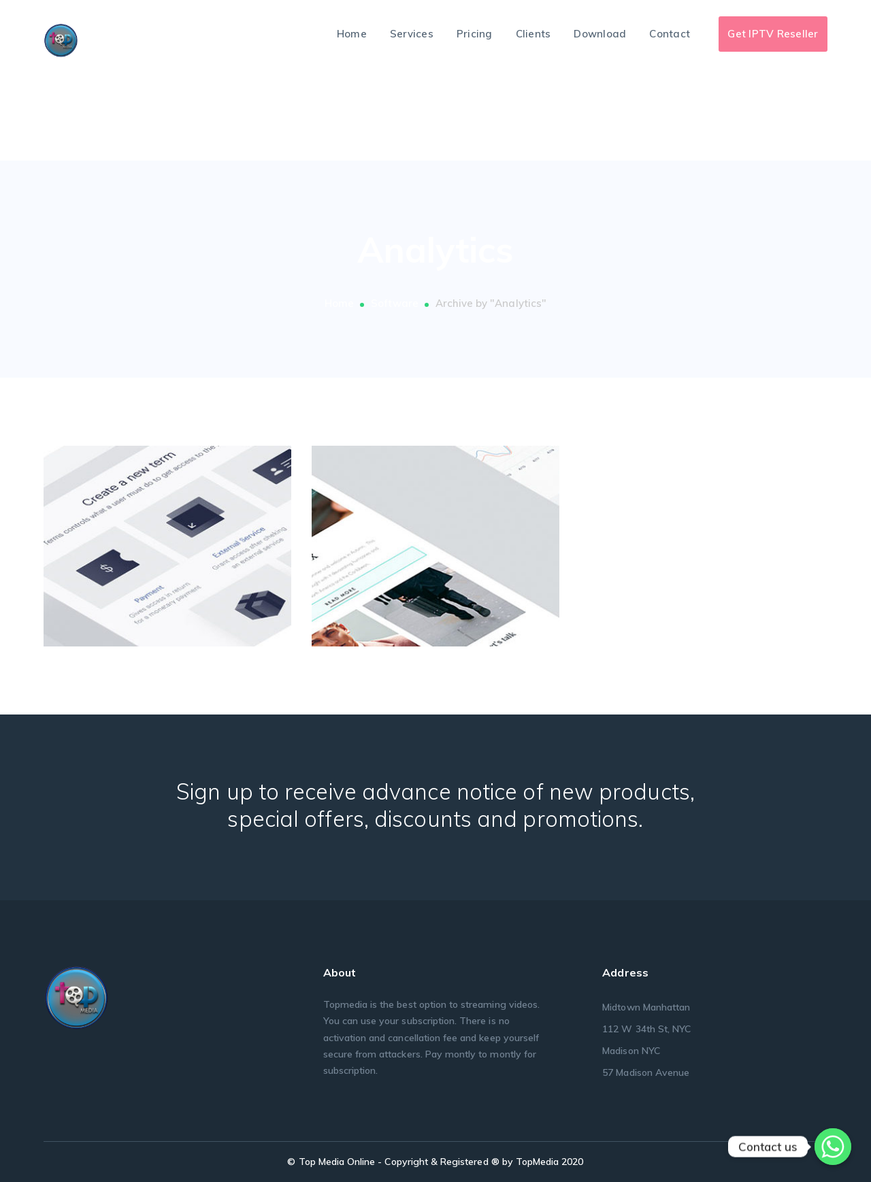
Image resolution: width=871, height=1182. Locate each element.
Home (339, 303)
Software (394, 303)
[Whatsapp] (833, 1146)
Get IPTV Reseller (772, 33)
